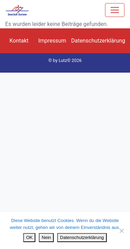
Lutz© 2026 (70, 60)
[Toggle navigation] (114, 10)
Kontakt (18, 40)
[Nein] (121, 230)
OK (29, 237)
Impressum (52, 40)
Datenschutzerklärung (98, 40)
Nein (46, 237)
